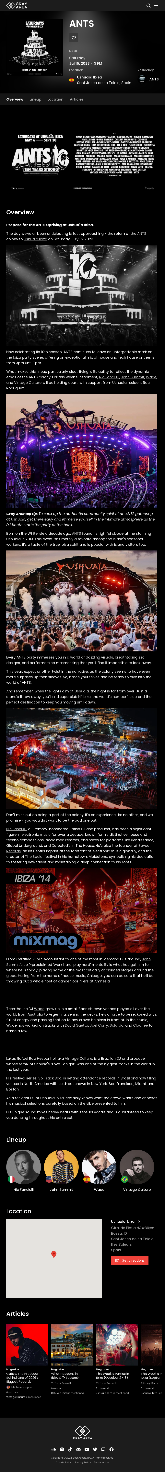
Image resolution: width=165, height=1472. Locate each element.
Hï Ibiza (84, 696)
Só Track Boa (50, 1078)
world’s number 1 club (118, 696)
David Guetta (76, 1025)
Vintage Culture (27, 382)
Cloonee (140, 1025)
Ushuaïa (18, 519)
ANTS (154, 79)
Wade (151, 377)
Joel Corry (99, 1025)
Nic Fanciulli (109, 377)
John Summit (132, 377)
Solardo (117, 1025)
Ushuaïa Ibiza (89, 77)
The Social (34, 856)
